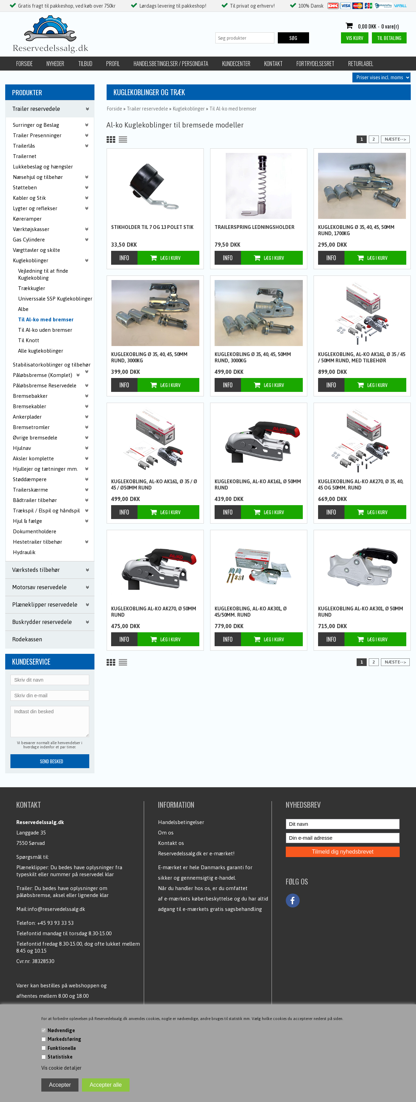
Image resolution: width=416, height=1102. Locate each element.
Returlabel (360, 63)
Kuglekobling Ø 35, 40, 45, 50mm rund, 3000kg (149, 357)
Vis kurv (354, 37)
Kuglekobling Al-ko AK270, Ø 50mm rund (153, 612)
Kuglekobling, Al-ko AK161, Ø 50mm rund (258, 485)
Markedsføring (64, 1039)
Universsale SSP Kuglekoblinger (55, 299)
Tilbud (85, 63)
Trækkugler (31, 288)
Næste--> (395, 139)
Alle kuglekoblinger (40, 351)
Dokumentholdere (34, 531)
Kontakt (273, 63)
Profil (113, 63)
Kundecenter (236, 63)
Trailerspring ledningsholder (254, 227)
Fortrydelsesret (315, 63)
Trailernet (24, 156)
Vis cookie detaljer (61, 1068)
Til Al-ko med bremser (46, 319)
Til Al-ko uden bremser (45, 330)
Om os (166, 833)
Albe (23, 309)
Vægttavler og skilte (36, 250)
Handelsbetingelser (181, 822)
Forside (24, 63)
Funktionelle (62, 1048)
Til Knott (28, 340)
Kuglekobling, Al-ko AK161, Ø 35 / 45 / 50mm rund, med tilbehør (361, 357)
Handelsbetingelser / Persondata (171, 63)
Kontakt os (171, 843)
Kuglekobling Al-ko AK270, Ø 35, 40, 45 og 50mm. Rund (360, 485)
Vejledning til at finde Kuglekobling (43, 274)
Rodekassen (27, 639)
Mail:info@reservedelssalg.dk (50, 909)
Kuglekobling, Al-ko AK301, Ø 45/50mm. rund (251, 612)
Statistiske (60, 1057)
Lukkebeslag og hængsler (43, 167)
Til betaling (389, 37)
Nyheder (55, 63)
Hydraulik (24, 552)
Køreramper (27, 219)
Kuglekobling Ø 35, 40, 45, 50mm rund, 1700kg (356, 230)
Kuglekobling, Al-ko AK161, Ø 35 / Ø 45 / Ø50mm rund (154, 485)
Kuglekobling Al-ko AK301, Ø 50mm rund (360, 612)
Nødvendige (61, 1030)
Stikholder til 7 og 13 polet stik (152, 227)
